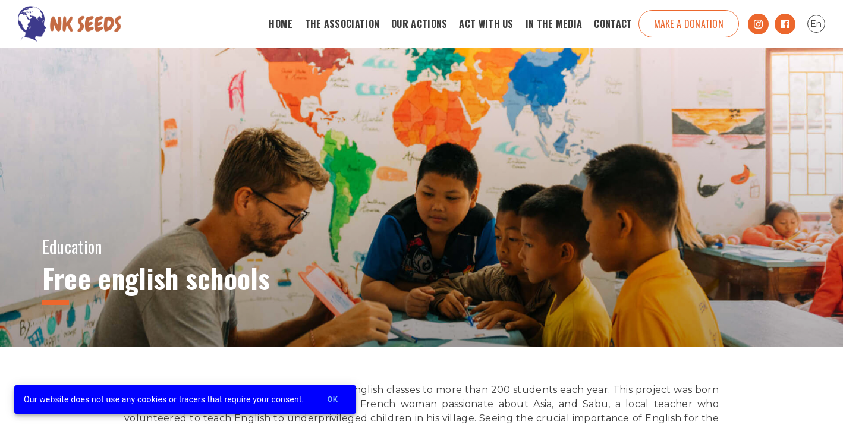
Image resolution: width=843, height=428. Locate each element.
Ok (332, 400)
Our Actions (419, 24)
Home (280, 24)
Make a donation (689, 24)
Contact (613, 24)
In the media (554, 24)
